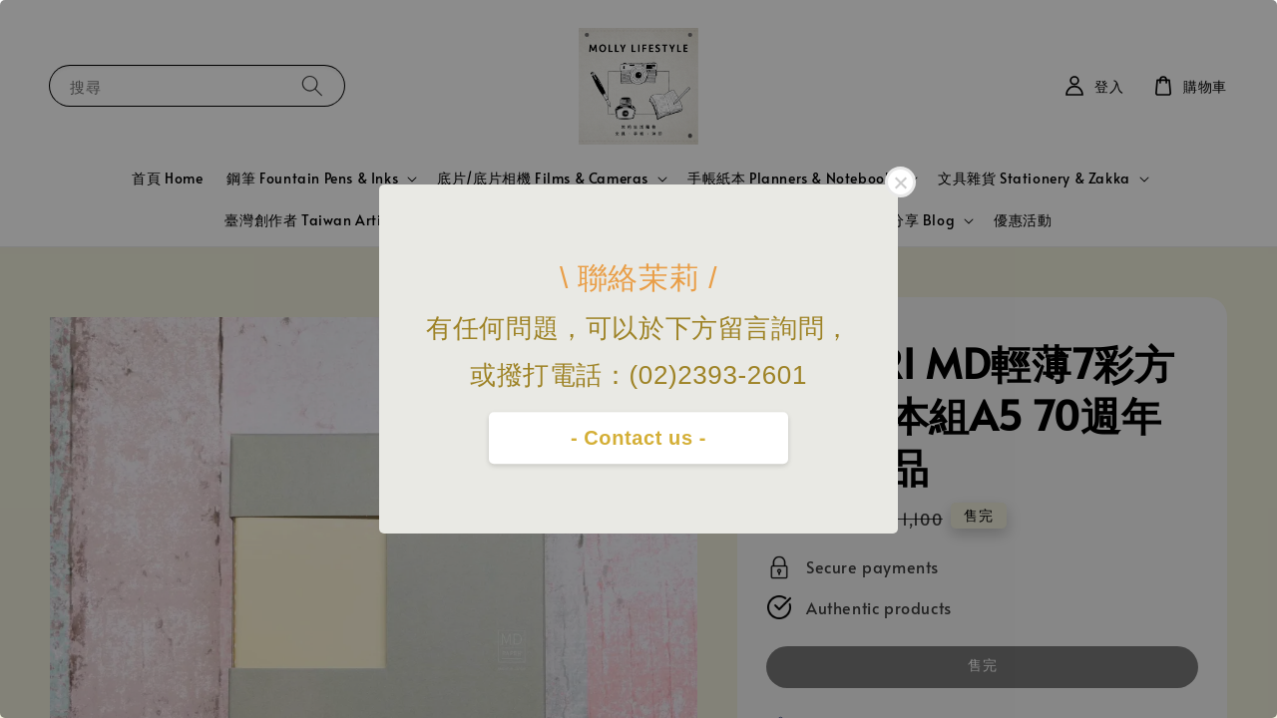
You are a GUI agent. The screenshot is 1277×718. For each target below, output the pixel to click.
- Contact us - (638, 438)
